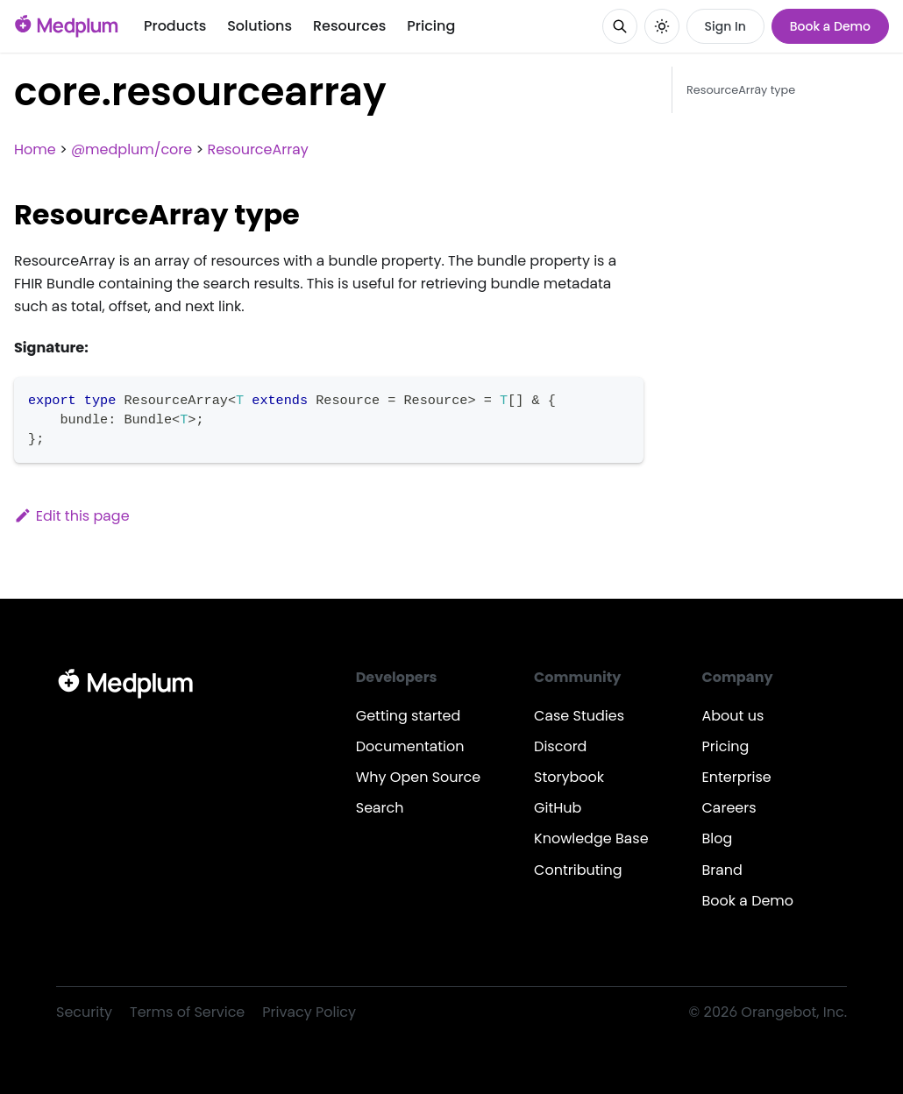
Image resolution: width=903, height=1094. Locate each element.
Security (84, 1012)
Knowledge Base (591, 838)
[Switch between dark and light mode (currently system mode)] (661, 26)
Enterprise (736, 777)
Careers (729, 808)
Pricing (431, 26)
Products (175, 26)
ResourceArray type (740, 89)
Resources (349, 26)
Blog (717, 838)
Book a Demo (830, 26)
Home (35, 149)
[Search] (619, 26)
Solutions (259, 26)
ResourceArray (257, 149)
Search (380, 808)
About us (733, 716)
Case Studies (579, 716)
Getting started (408, 716)
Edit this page (72, 516)
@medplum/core (131, 149)
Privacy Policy (309, 1012)
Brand (722, 870)
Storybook (569, 777)
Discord (560, 746)
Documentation (410, 746)
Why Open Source (418, 777)
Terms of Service (187, 1012)
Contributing (578, 870)
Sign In (725, 26)
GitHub (557, 808)
